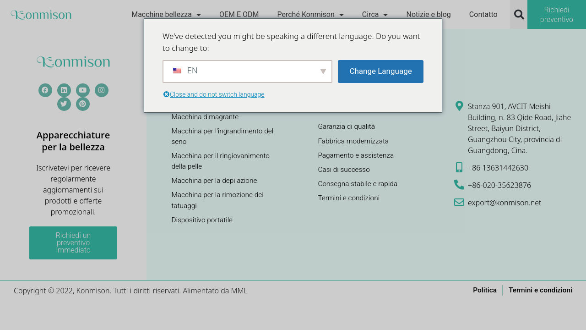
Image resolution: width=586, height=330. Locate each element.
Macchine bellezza (166, 14)
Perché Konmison (310, 14)
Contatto (483, 14)
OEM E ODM (239, 14)
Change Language (380, 71)
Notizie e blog (428, 14)
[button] (519, 15)
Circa (375, 14)
